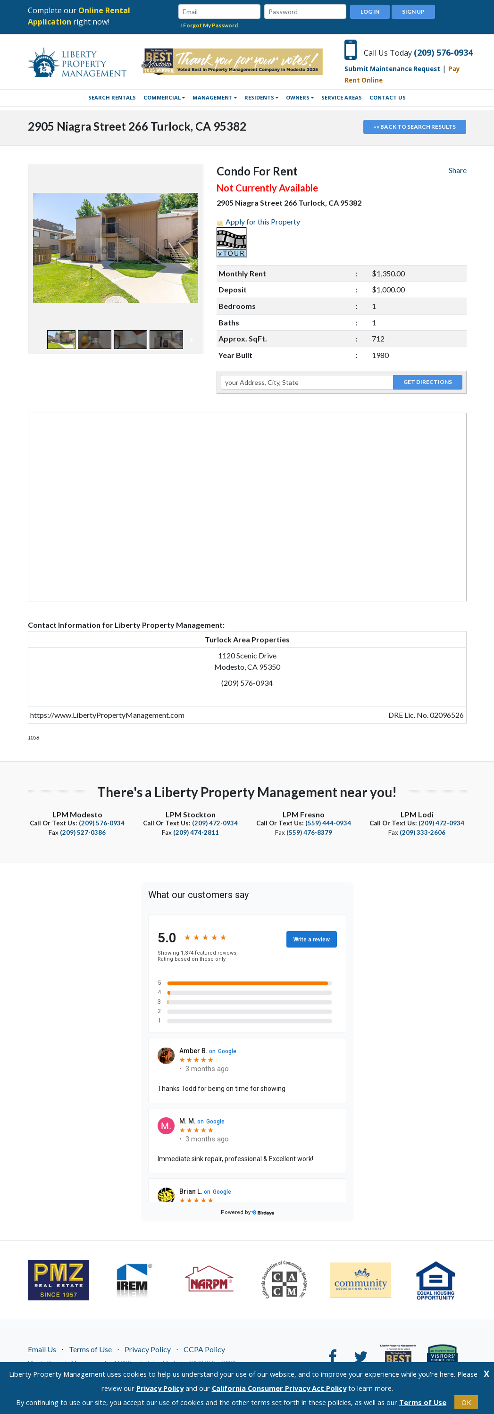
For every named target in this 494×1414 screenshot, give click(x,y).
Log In (369, 11)
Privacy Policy (148, 1348)
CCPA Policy (204, 1348)
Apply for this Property (263, 220)
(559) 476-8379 (309, 832)
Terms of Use (90, 1348)
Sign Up (413, 11)
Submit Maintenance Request (392, 68)
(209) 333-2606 (422, 832)
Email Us (42, 1348)
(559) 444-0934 (328, 822)
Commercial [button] (162, 96)
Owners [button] (298, 96)
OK (466, 1402)
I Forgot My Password (209, 24)
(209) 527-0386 (83, 832)
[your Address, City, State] (307, 381)
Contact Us (387, 96)
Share (458, 169)
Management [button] (213, 96)
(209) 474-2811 (196, 832)
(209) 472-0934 (215, 822)
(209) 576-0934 (443, 52)
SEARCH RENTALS (112, 96)
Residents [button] (259, 96)
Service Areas (341, 96)
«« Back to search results (415, 126)
